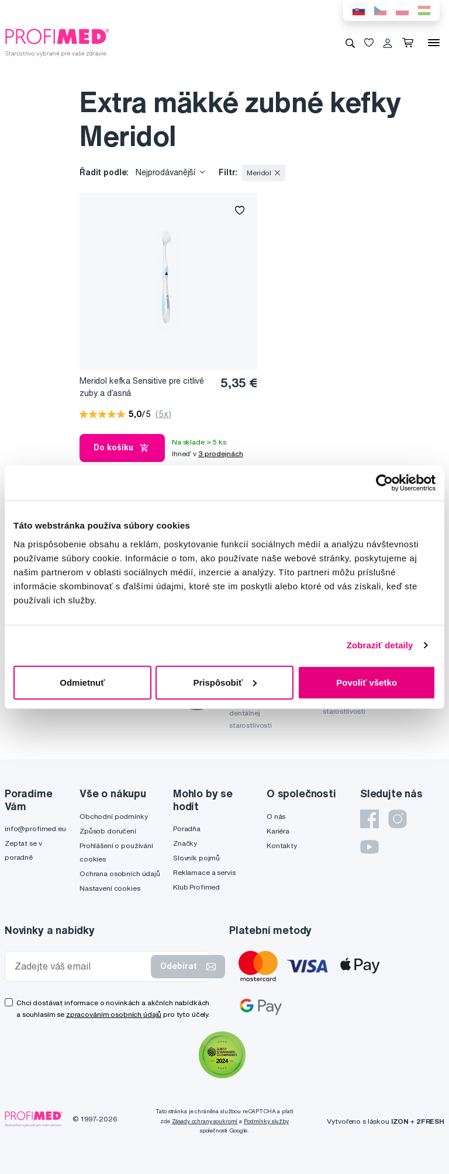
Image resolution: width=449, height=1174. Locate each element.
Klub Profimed (196, 887)
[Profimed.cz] (57, 42)
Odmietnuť (82, 682)
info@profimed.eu (35, 828)
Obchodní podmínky (114, 816)
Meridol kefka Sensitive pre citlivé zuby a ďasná (142, 387)
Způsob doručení (108, 831)
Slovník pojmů (196, 858)
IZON (400, 1121)
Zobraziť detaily (380, 645)
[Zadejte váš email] (80, 966)
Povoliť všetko (366, 682)
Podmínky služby (266, 1121)
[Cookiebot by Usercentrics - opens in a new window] (384, 483)
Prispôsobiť (225, 682)
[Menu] (434, 43)
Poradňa (187, 828)
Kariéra (278, 831)
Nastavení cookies (110, 888)
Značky (185, 843)
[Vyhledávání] (350, 42)
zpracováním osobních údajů (113, 1014)
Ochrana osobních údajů (120, 873)
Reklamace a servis (204, 872)
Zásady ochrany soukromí (205, 1121)
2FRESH (430, 1121)
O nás (276, 816)
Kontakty (282, 845)
